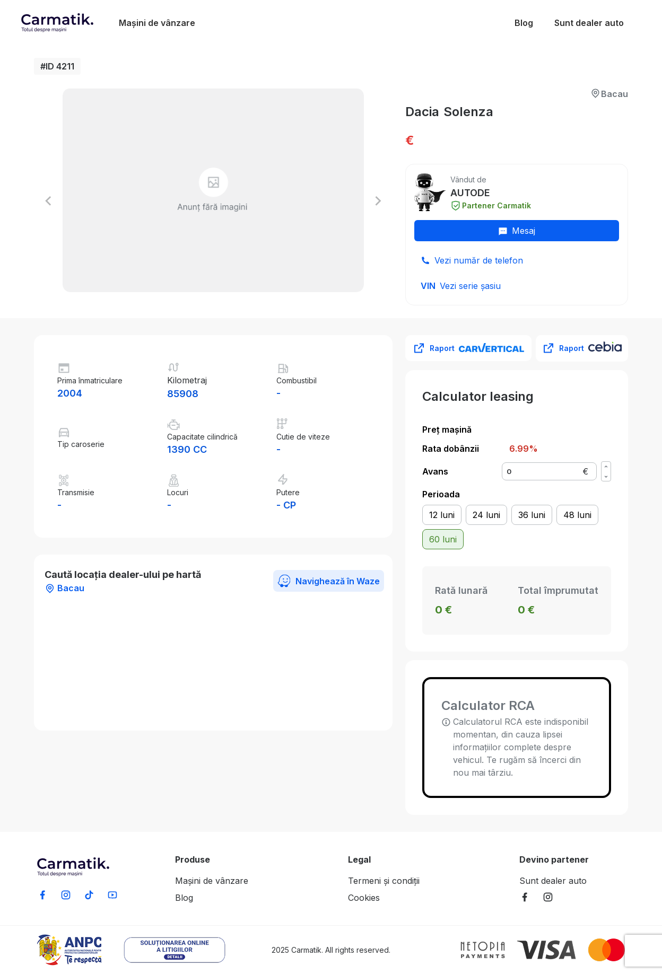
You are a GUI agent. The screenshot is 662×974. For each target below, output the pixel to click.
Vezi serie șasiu (470, 285)
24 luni (486, 515)
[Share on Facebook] (42, 894)
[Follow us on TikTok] (89, 894)
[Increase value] (606, 466)
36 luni (531, 515)
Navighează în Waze (328, 580)
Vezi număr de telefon (478, 260)
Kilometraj (187, 380)
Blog (524, 22)
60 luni (443, 539)
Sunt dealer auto (589, 22)
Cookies (364, 897)
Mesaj (516, 230)
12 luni (442, 515)
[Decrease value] (606, 476)
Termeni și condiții (384, 880)
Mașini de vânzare (157, 22)
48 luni (577, 515)
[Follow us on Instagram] (65, 894)
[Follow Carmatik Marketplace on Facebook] (524, 896)
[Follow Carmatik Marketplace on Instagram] (548, 896)
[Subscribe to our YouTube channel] (112, 894)
